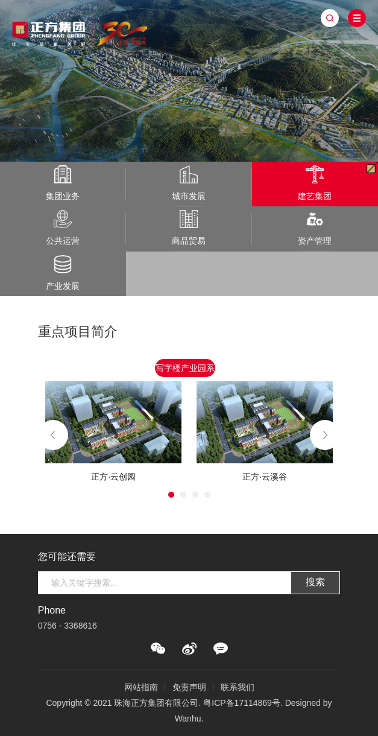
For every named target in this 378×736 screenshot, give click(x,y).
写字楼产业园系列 (185, 370)
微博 (189, 648)
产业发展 (63, 273)
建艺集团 (315, 183)
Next (325, 435)
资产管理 (315, 228)
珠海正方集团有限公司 (80, 31)
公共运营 (63, 228)
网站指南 (141, 687)
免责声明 (189, 687)
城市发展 (189, 183)
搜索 (315, 582)
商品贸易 (189, 228)
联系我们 (237, 687)
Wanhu (188, 718)
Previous (53, 435)
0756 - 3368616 (67, 625)
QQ (220, 648)
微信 (158, 648)
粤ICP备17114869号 (241, 703)
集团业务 (63, 183)
